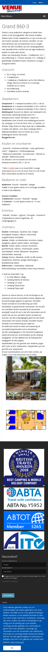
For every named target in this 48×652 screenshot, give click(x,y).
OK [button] (12, 648)
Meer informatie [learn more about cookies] (17, 642)
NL (41, 3)
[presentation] (21, 588)
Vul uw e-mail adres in (9, 561)
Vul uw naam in (7, 568)
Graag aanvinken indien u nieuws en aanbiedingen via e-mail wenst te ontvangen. (24, 577)
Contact (4, 602)
